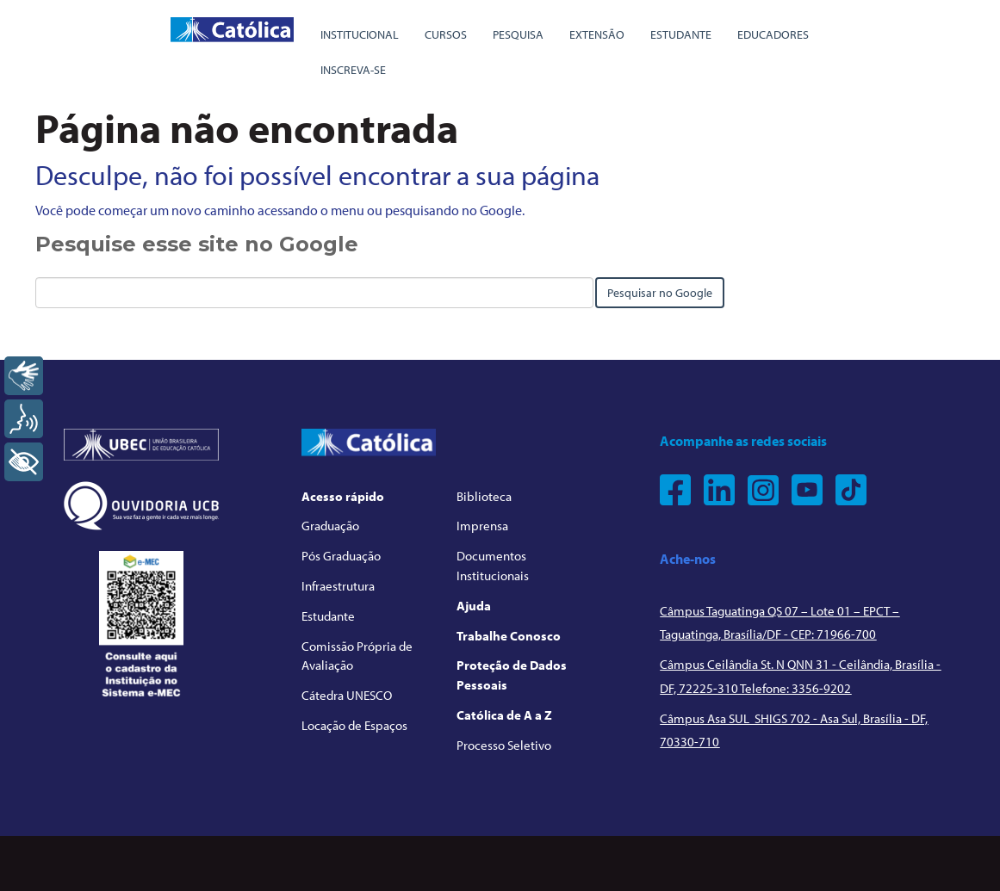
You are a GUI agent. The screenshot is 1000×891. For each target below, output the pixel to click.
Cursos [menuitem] (446, 34)
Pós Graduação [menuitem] (341, 556)
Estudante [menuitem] (680, 34)
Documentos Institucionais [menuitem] (493, 566)
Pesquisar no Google (659, 292)
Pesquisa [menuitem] (518, 34)
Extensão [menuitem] (596, 34)
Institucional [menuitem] (359, 34)
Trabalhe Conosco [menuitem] (509, 636)
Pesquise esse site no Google (196, 244)
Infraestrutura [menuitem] (338, 586)
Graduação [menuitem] (330, 525)
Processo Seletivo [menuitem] (504, 745)
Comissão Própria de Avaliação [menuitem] (357, 656)
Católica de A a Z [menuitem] (504, 715)
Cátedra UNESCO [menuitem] (346, 695)
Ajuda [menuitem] (474, 605)
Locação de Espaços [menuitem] (354, 725)
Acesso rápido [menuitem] (342, 496)
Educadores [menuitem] (773, 34)
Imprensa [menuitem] (482, 525)
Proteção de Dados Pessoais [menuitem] (512, 675)
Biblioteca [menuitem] (484, 496)
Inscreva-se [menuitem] (353, 69)
